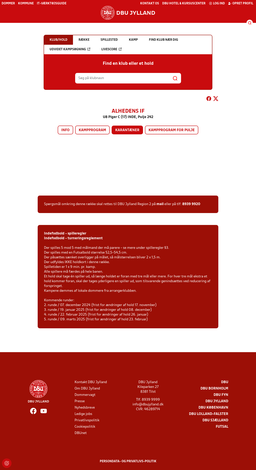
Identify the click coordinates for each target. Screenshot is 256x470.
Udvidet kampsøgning (70, 49)
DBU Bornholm (214, 388)
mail (160, 204)
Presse (80, 401)
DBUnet (81, 433)
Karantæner (127, 130)
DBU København (213, 407)
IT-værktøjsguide (51, 3)
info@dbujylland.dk (147, 404)
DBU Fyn (221, 395)
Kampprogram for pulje (172, 130)
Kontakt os (149, 3)
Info (65, 130)
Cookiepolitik (85, 426)
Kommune (26, 3)
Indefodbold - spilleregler (65, 233)
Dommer (8, 3)
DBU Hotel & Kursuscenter (183, 3)
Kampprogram (92, 130)
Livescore (111, 49)
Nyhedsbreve (85, 407)
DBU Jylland (216, 401)
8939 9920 (191, 204)
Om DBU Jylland (87, 388)
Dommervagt (85, 395)
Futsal (222, 426)
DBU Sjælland (215, 420)
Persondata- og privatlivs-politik (128, 461)
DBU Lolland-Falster (208, 414)
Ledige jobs (83, 414)
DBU (224, 382)
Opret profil (240, 3)
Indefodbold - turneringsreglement (73, 238)
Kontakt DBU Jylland (91, 382)
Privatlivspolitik (87, 420)
